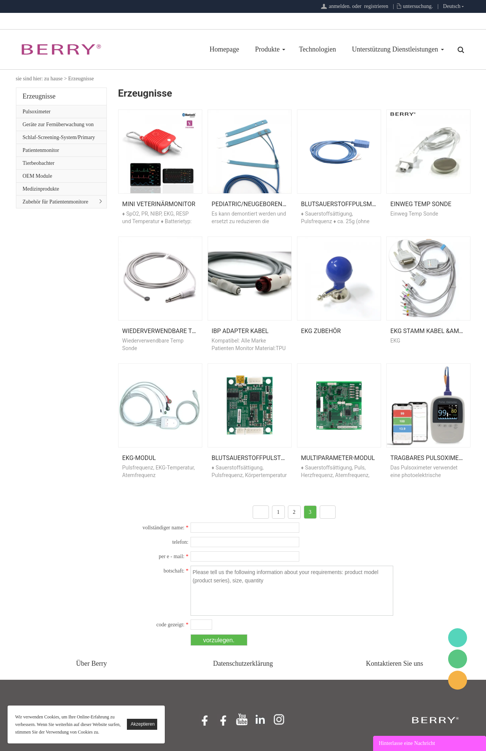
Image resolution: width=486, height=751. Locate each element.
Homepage (179, 49)
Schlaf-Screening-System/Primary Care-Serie (59, 139)
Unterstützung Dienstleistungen (349, 49)
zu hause (53, 78)
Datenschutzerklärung (243, 663)
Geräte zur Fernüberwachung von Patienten (58, 126)
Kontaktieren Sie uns (394, 663)
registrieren (376, 6)
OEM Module (37, 176)
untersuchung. (418, 6)
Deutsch (452, 6)
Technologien (272, 49)
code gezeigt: (172, 624)
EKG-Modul (139, 458)
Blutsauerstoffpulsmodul (344, 204)
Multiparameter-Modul (338, 458)
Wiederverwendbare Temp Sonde (174, 331)
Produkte (221, 49)
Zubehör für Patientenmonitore (55, 202)
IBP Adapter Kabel (240, 331)
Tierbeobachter (39, 163)
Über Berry (91, 663)
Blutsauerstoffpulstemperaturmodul (274, 458)
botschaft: (176, 571)
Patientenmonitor (41, 150)
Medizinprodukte (41, 189)
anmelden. (340, 6)
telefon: (180, 542)
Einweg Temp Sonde (421, 204)
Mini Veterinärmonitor (158, 204)
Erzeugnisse (81, 78)
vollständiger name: (165, 527)
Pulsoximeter (37, 111)
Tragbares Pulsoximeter (430, 458)
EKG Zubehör (321, 331)
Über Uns (425, 49)
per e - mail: (174, 556)
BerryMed (457, 637)
